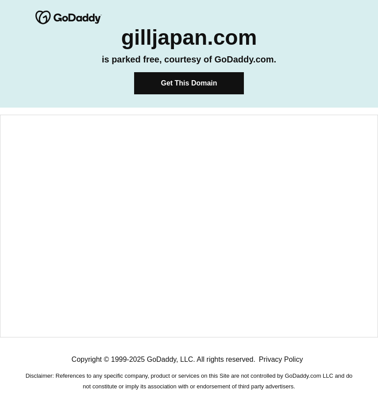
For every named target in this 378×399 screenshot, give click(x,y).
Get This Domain (189, 83)
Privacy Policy (281, 359)
